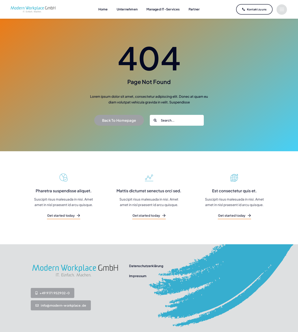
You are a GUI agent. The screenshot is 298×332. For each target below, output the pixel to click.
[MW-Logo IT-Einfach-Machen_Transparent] (33, 6)
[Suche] (155, 120)
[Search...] (177, 120)
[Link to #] (282, 9)
